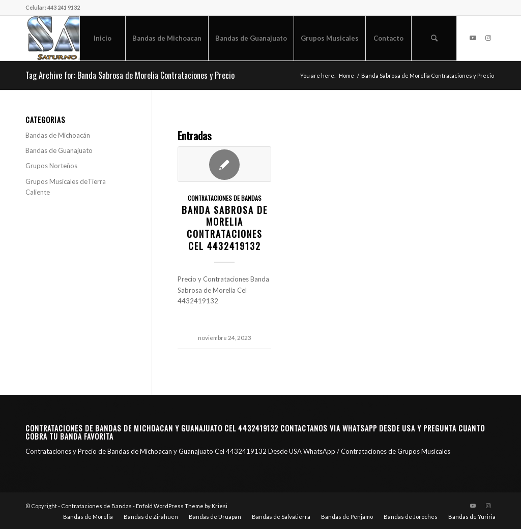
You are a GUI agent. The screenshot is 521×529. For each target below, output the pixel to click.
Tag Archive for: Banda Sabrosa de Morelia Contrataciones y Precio (130, 75)
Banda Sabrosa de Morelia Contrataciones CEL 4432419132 (225, 228)
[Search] (434, 38)
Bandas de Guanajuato (59, 150)
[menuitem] (102, 38)
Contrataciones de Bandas (225, 198)
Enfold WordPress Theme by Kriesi (181, 506)
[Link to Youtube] (472, 37)
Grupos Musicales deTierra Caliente (65, 186)
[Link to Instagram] (488, 37)
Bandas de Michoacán (57, 135)
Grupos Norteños (51, 166)
